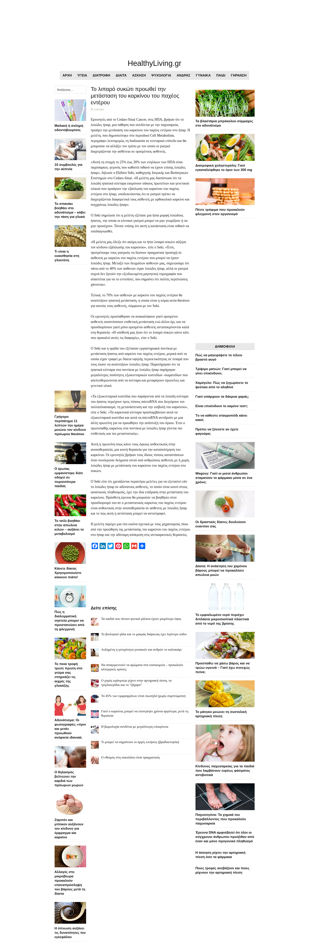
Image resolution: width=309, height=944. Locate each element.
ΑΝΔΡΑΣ (183, 75)
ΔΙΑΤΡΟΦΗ (101, 75)
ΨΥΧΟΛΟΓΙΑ (161, 75)
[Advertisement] (118, 27)
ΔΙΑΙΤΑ (121, 75)
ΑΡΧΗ (67, 75)
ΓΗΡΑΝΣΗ (239, 75)
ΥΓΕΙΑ (82, 75)
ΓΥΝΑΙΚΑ (203, 75)
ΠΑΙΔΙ (220, 75)
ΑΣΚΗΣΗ (139, 75)
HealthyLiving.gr (154, 63)
